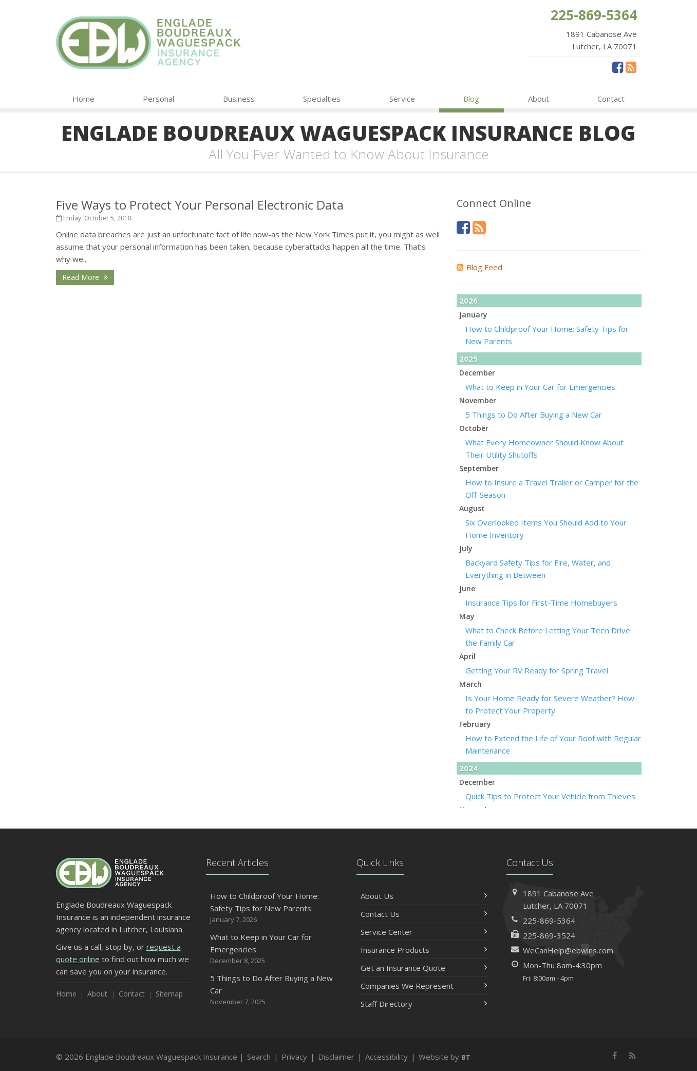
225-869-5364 (549, 920)
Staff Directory (424, 1004)
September (479, 468)
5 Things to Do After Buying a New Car (533, 414)
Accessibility (386, 1056)
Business (239, 98)
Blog (471, 98)
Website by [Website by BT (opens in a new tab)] (444, 1056)
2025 (468, 358)
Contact (611, 98)
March (470, 684)
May (467, 616)
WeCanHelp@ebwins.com (568, 950)
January (473, 315)
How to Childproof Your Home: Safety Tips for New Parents (273, 908)
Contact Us (424, 914)
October (473, 428)
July (466, 548)
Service (402, 98)
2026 (468, 300)
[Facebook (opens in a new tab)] (617, 67)
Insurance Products (424, 950)
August (472, 508)
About (538, 98)
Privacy (294, 1056)
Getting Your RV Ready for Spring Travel (536, 670)
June (467, 588)
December (477, 373)
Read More (85, 277)
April (467, 656)
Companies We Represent (424, 986)
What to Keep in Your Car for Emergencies (540, 387)
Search (259, 1056)
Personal (158, 98)
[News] (631, 67)
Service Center (424, 932)
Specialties (322, 98)
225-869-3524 (549, 935)
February (475, 724)
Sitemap (169, 994)
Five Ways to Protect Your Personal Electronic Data (200, 204)
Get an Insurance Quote (424, 968)
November (477, 400)
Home (83, 98)
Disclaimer (336, 1056)
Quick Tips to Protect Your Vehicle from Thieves (550, 796)
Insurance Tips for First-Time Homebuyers (541, 602)
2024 (468, 768)
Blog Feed (479, 267)
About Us (424, 896)
